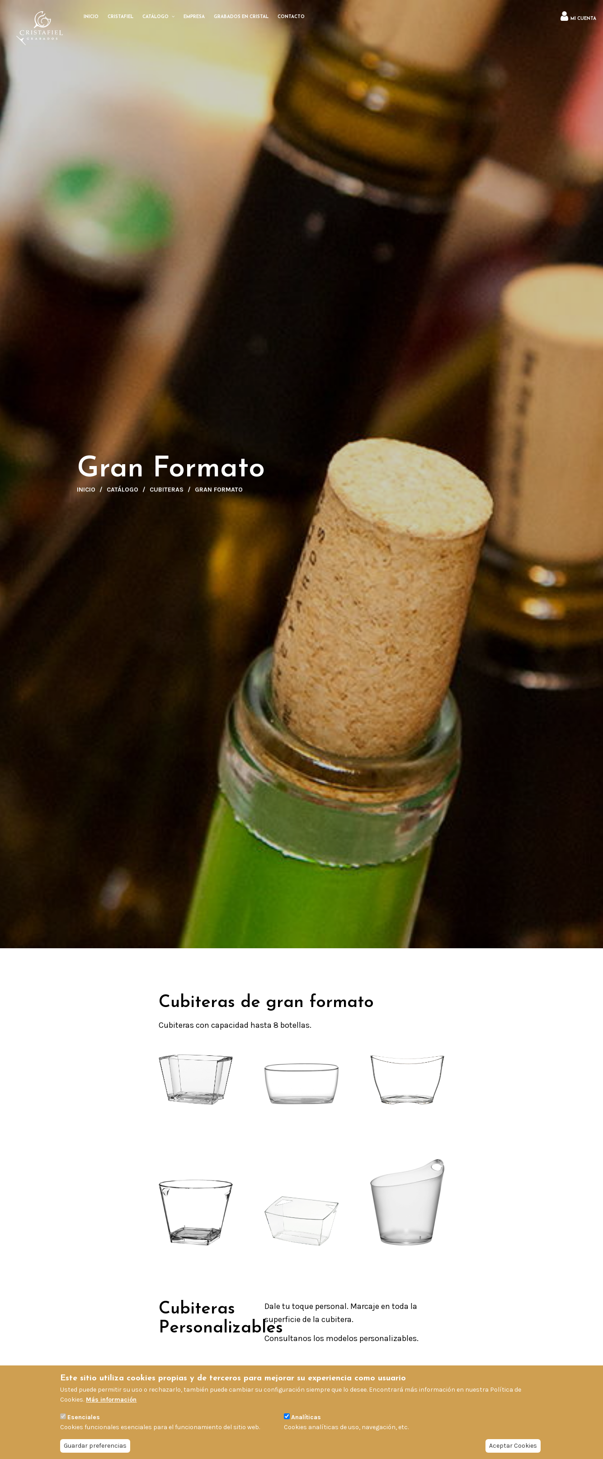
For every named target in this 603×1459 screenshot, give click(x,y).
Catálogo (122, 492)
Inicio (86, 492)
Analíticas (306, 1417)
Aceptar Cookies (513, 1446)
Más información (111, 1399)
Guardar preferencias (95, 1446)
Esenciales (83, 1417)
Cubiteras (167, 492)
